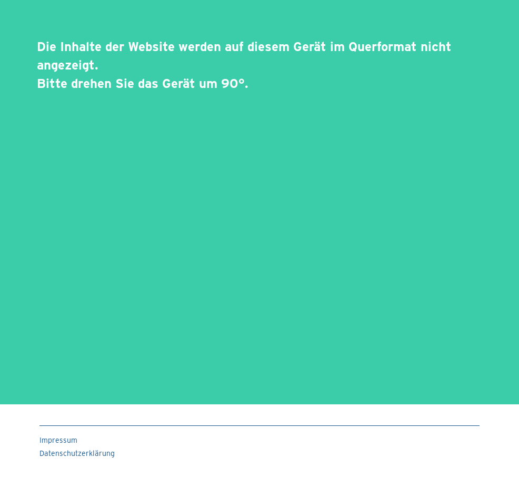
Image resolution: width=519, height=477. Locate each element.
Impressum (58, 440)
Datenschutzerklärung (77, 453)
